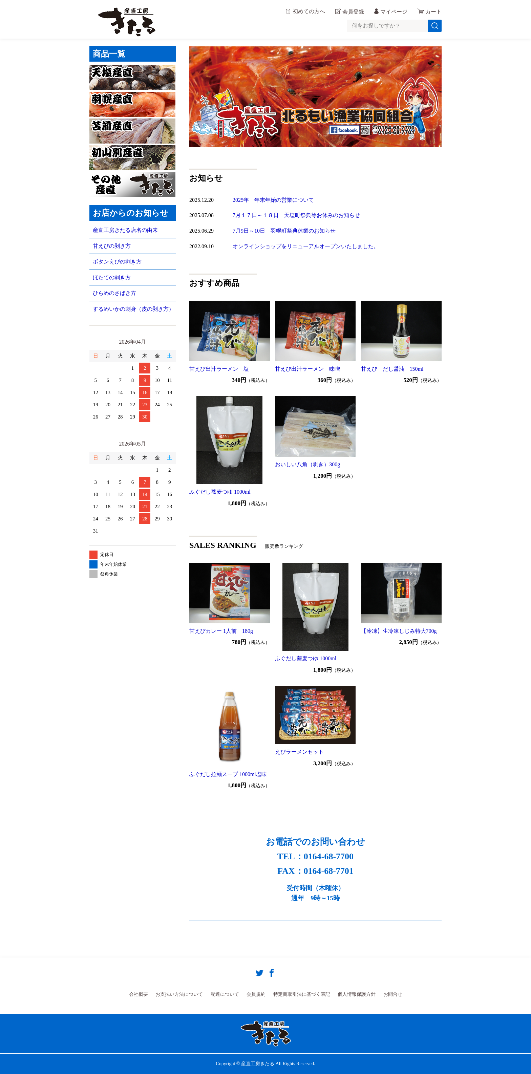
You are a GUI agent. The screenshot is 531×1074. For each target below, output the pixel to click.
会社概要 (138, 994)
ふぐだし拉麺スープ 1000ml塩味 (228, 774)
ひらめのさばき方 (114, 293)
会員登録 (353, 12)
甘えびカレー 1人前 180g (221, 631)
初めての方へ (309, 11)
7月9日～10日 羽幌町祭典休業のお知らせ (284, 231)
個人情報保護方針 (357, 994)
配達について (225, 994)
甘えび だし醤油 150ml (392, 369)
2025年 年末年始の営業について (273, 200)
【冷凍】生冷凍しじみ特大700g (399, 631)
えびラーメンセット (299, 752)
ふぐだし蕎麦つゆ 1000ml (220, 492)
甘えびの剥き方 (112, 246)
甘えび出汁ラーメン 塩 (219, 369)
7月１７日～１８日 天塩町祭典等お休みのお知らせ (296, 215)
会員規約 (256, 994)
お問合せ (392, 994)
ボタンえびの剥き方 (117, 261)
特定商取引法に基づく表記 (301, 994)
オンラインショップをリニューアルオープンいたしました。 (306, 246)
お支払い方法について (179, 994)
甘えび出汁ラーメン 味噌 (307, 369)
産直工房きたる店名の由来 (125, 230)
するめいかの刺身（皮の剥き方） (133, 309)
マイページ (393, 12)
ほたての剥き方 (112, 277)
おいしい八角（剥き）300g (307, 464)
